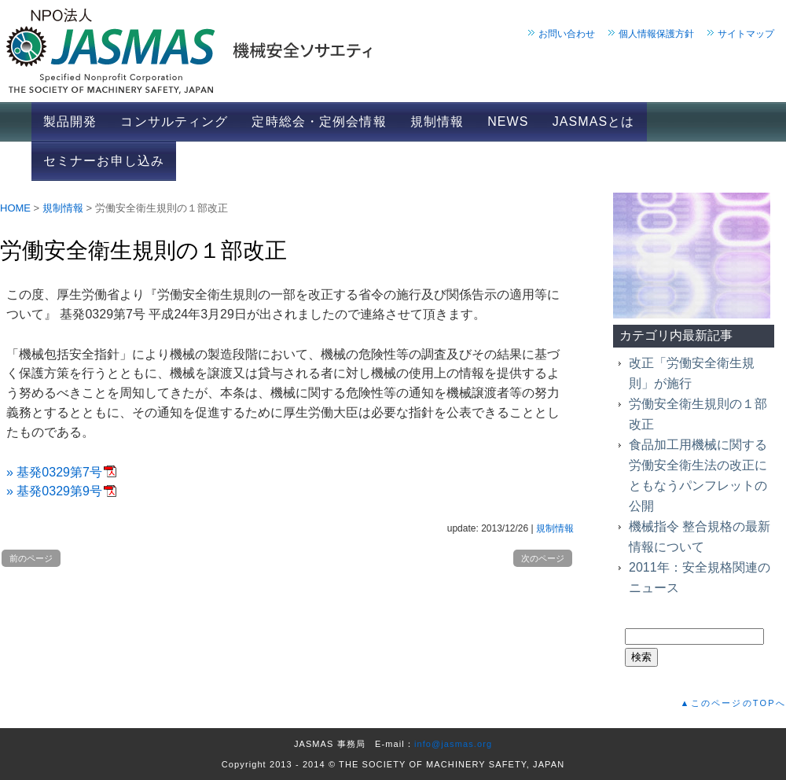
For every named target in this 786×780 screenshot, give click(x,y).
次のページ (542, 558)
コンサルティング (174, 121)
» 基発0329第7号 (54, 472)
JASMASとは (594, 121)
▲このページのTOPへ (733, 703)
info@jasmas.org (453, 744)
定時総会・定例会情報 (319, 121)
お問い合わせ (566, 33)
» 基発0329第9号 (54, 491)
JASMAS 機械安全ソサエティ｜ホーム (393, 51)
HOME (15, 208)
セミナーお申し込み (103, 160)
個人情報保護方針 (656, 33)
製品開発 (70, 121)
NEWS (507, 121)
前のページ (31, 558)
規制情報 (437, 121)
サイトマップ (746, 33)
